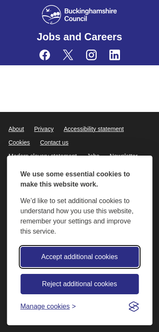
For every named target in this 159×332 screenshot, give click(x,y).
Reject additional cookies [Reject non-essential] (79, 283)
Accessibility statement (94, 129)
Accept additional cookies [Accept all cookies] (79, 256)
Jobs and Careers (79, 36)
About (16, 129)
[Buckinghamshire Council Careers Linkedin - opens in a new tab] (114, 55)
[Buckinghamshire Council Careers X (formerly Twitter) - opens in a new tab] (68, 55)
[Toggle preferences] (48, 306)
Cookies (19, 142)
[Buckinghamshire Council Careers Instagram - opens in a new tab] (91, 55)
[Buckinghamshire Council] (79, 14)
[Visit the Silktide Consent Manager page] (133, 306)
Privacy (43, 129)
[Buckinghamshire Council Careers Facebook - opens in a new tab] (44, 55)
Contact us (54, 142)
